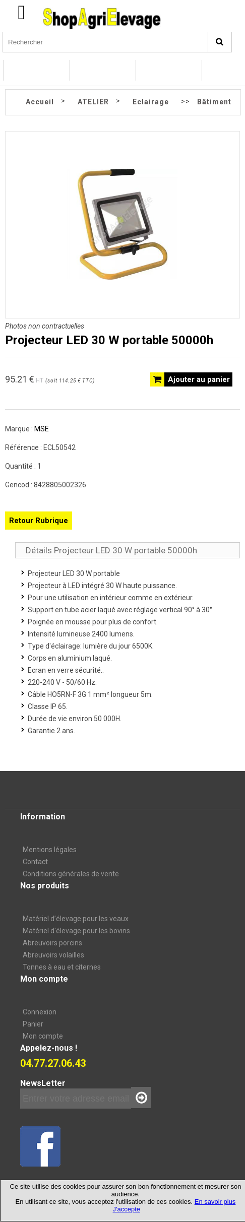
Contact (35, 862)
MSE (41, 429)
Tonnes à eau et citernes (62, 967)
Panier (33, 1024)
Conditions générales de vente (71, 874)
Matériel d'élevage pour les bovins (76, 931)
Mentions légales (50, 850)
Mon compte (43, 1036)
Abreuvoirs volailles (53, 955)
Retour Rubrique (38, 520)
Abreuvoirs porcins (52, 943)
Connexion (39, 1012)
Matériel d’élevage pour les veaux (76, 919)
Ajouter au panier (199, 379)
